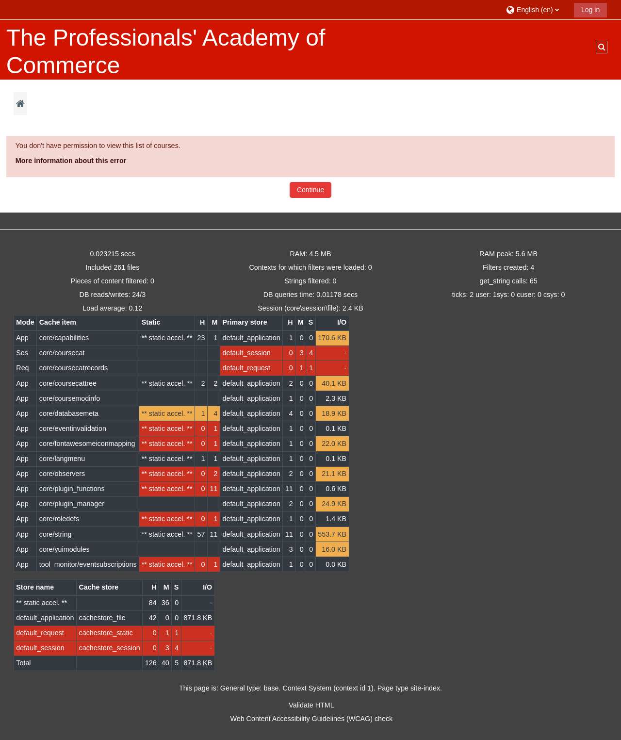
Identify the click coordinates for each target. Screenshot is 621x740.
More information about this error (71, 160)
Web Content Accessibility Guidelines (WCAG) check (311, 719)
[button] (536, 9)
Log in (590, 10)
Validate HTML (311, 705)
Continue (310, 190)
